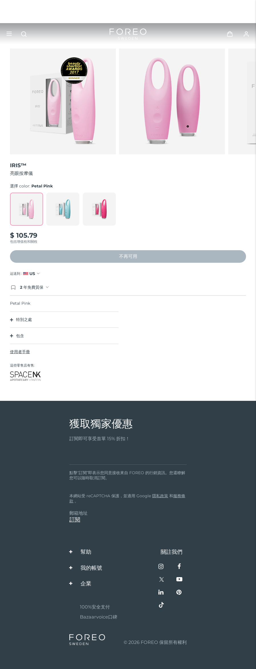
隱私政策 (160, 496)
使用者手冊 (20, 351)
